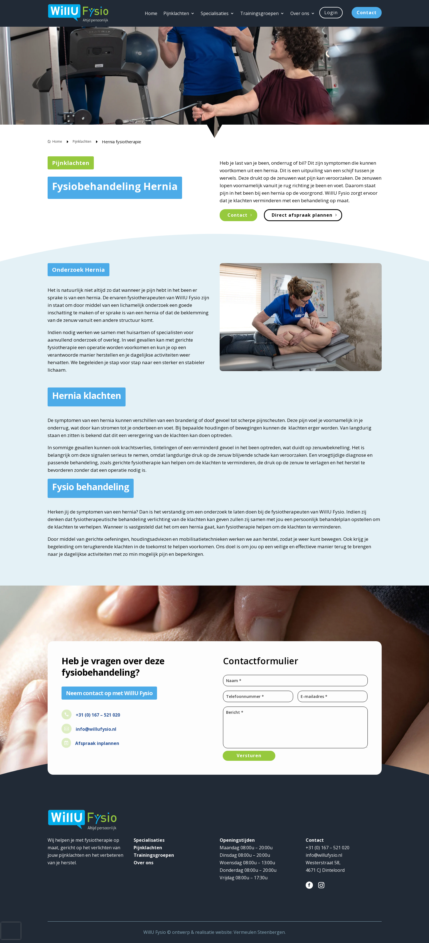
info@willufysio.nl (96, 729)
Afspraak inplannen (97, 743)
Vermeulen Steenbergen (259, 932)
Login (331, 12)
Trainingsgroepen (259, 13)
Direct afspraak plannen (302, 215)
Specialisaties (215, 13)
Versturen (249, 755)
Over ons (299, 13)
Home (151, 13)
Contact (367, 12)
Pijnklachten (176, 13)
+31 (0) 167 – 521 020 (98, 715)
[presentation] (11, 930)
